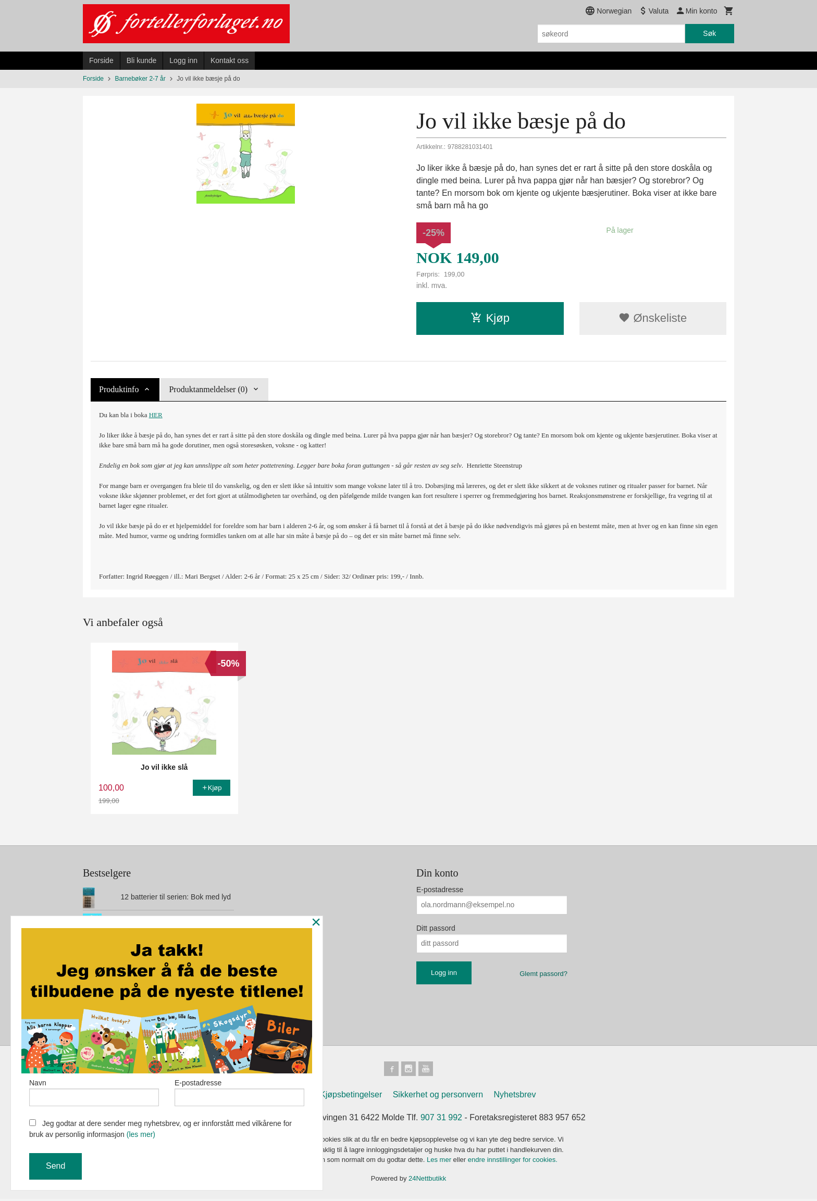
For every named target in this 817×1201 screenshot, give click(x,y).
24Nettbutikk (427, 1180)
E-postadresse (439, 889)
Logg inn (183, 60)
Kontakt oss (230, 60)
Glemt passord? (543, 974)
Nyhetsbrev (515, 1096)
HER (156, 415)
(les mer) (141, 1134)
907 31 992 (441, 1119)
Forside (101, 60)
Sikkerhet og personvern (438, 1096)
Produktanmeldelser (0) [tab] (208, 389)
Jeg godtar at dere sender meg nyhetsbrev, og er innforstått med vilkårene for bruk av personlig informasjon (160, 1129)
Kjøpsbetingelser (351, 1096)
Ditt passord (435, 928)
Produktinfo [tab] (119, 389)
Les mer (440, 1162)
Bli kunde (142, 60)
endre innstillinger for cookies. (513, 1162)
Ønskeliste (652, 317)
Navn (94, 1090)
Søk (709, 33)
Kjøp (490, 317)
